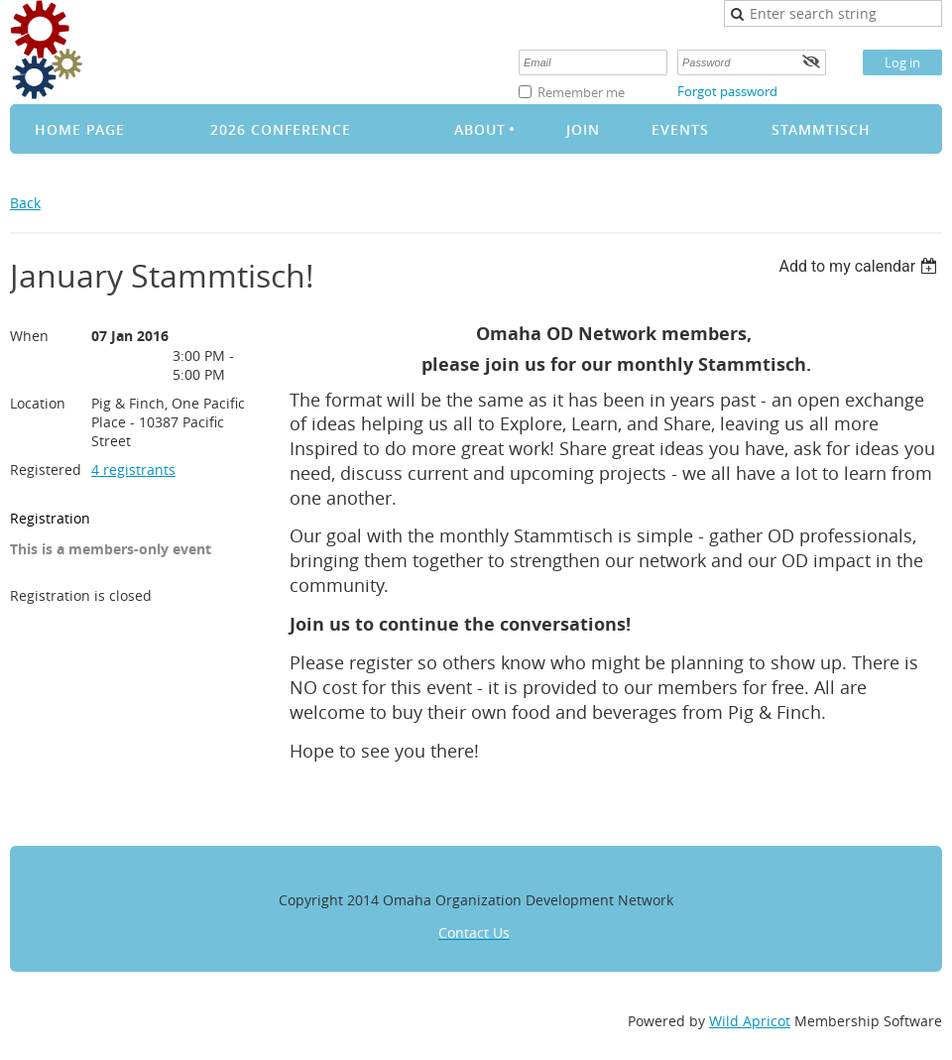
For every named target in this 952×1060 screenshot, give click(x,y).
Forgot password (727, 91)
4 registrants (133, 469)
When (29, 335)
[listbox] (860, 266)
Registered (45, 469)
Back (25, 202)
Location (37, 403)
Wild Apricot (749, 1020)
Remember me (581, 92)
